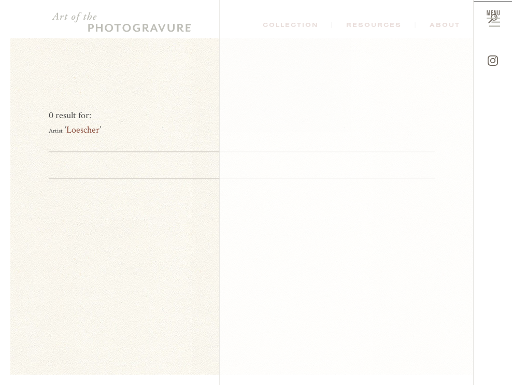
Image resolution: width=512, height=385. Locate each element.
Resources (374, 25)
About (445, 25)
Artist (56, 131)
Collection (290, 25)
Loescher (82, 130)
